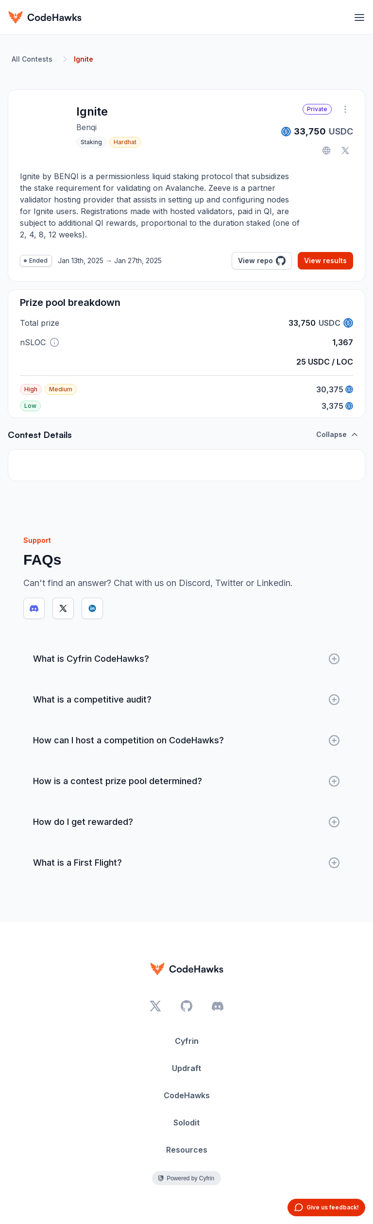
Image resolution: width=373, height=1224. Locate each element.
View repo (262, 261)
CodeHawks (187, 1095)
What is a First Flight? (186, 863)
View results (325, 260)
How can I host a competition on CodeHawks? (186, 740)
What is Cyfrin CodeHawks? (186, 659)
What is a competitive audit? (186, 699)
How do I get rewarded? (186, 822)
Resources (186, 1150)
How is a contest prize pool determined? (186, 781)
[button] (54, 342)
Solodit (186, 1122)
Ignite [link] (83, 59)
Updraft (186, 1068)
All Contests (32, 59)
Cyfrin (187, 1041)
